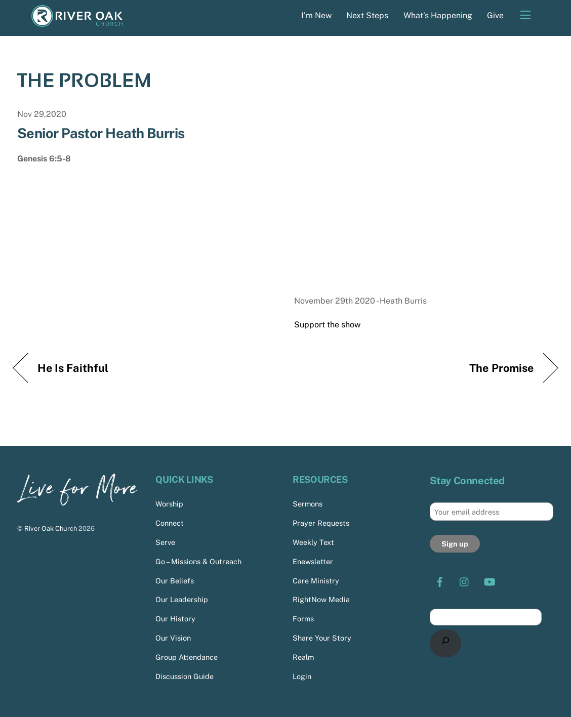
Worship (169, 503)
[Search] (446, 643)
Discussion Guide (184, 676)
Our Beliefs (174, 580)
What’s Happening (437, 15)
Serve (165, 542)
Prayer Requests (321, 523)
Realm (303, 657)
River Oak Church (50, 528)
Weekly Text (313, 542)
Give (495, 15)
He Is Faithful (72, 367)
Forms (303, 618)
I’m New (316, 15)
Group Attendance (186, 657)
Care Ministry (316, 580)
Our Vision (173, 638)
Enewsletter (313, 561)
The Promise (501, 367)
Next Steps (367, 15)
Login (302, 676)
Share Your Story (322, 638)
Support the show (327, 324)
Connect (169, 523)
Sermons (307, 503)
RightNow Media (321, 599)
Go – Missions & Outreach (198, 561)
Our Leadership (181, 599)
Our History (175, 618)
